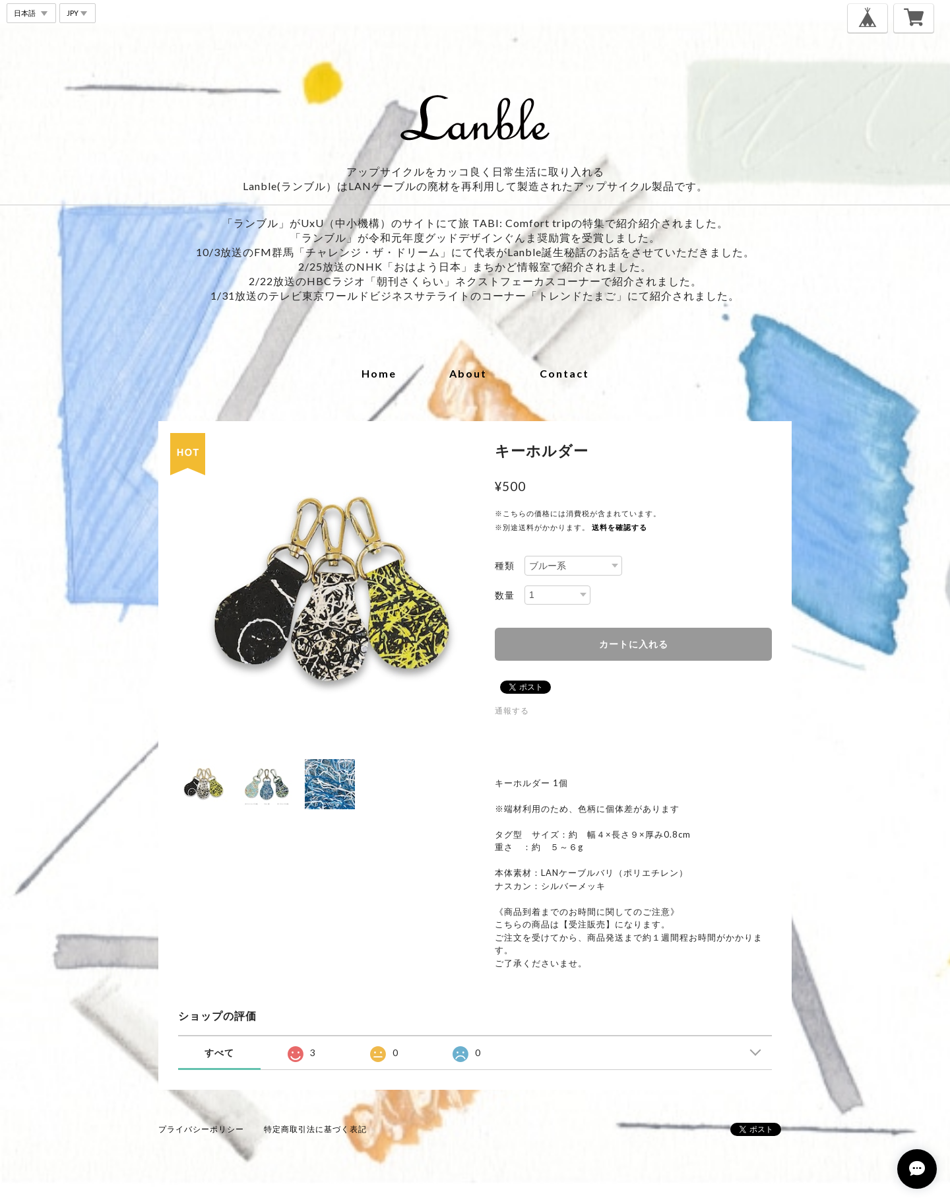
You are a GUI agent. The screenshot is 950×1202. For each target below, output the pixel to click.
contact (564, 373)
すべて (219, 1052)
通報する (512, 711)
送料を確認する (619, 527)
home (379, 373)
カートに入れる (633, 644)
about (468, 373)
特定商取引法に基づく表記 (315, 1129)
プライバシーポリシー (201, 1129)
